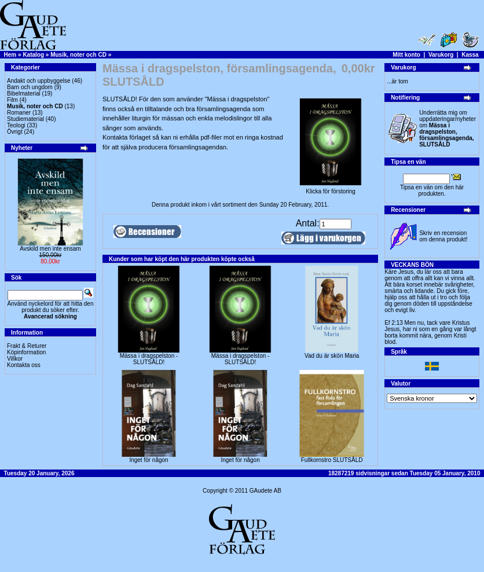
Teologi (16, 125)
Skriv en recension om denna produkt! (443, 236)
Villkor (15, 358)
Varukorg (440, 55)
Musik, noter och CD (78, 55)
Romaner (19, 112)
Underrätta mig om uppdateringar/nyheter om (447, 128)
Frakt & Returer (26, 346)
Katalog (33, 55)
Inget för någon (148, 460)
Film (12, 100)
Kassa (469, 55)
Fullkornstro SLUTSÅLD (332, 460)
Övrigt (15, 132)
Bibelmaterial (24, 93)
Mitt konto (406, 55)
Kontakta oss (24, 365)
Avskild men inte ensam (50, 248)
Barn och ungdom (30, 87)
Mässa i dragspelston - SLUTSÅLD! (149, 359)
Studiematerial (25, 119)
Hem (10, 55)
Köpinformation (26, 352)
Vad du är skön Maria (332, 356)
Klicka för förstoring (330, 189)
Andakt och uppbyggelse (39, 81)
